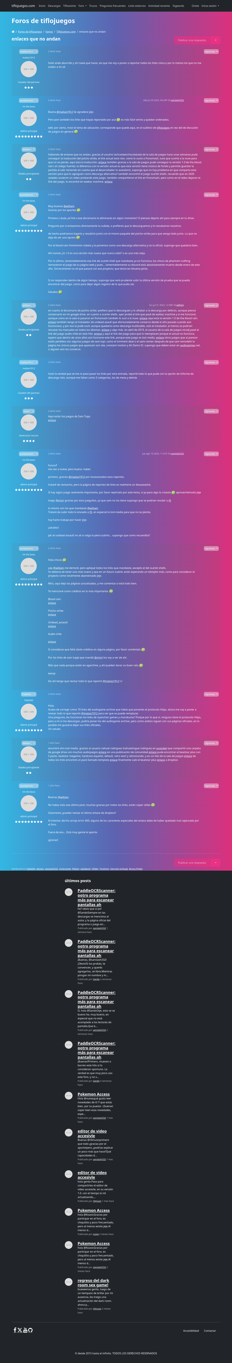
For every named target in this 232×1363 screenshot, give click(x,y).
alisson (40, 868)
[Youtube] (25, 1331)
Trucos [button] (93, 6)
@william (69, 206)
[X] (19, 1331)
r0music (97, 1201)
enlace (102, 162)
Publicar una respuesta (192, 40)
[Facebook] (15, 1331)
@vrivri (60, 500)
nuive (96, 1234)
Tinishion (104, 868)
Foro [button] (81, 6)
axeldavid (85, 868)
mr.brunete (65, 868)
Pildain (75, 868)
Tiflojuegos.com (66, 31)
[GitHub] (30, 1331)
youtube (161, 748)
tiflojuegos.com (23, 6)
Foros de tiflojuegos (30, 31)
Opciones (210, 51)
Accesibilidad (191, 1330)
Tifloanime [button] (69, 6)
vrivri (26, 411)
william (26, 149)
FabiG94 (26, 694)
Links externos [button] (137, 6)
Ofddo (95, 868)
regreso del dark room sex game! (93, 1283)
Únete (195, 6)
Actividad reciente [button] (159, 6)
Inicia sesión (209, 6)
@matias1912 (65, 112)
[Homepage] (13, 31)
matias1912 (26, 51)
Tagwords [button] (178, 6)
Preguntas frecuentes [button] (113, 6)
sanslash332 (26, 100)
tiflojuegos (163, 127)
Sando (96, 979)
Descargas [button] (54, 6)
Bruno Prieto (136, 868)
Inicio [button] (42, 6)
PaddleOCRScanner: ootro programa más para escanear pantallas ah (96, 897)
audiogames (187, 345)
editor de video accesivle (92, 1133)
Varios (49, 31)
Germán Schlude (119, 868)
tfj (170, 500)
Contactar (210, 1330)
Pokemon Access (94, 1094)
